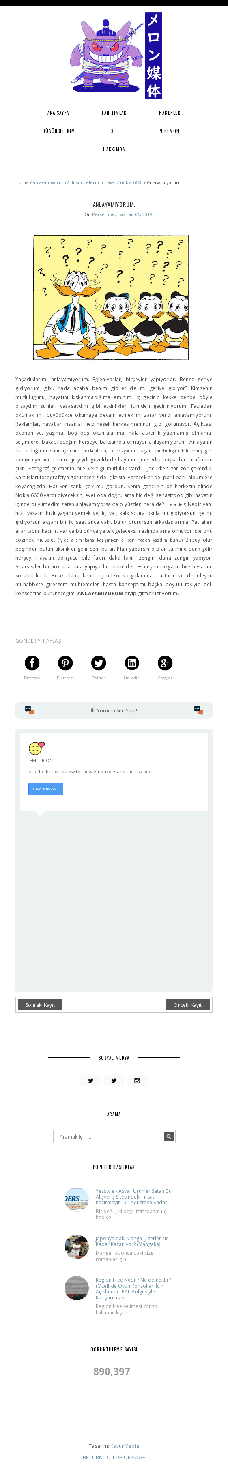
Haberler (170, 112)
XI (113, 131)
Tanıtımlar (114, 112)
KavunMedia (124, 1446)
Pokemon (169, 131)
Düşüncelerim (59, 131)
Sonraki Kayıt (40, 1004)
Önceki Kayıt (188, 1004)
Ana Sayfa (58, 112)
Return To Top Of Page (114, 1457)
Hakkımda (114, 149)
